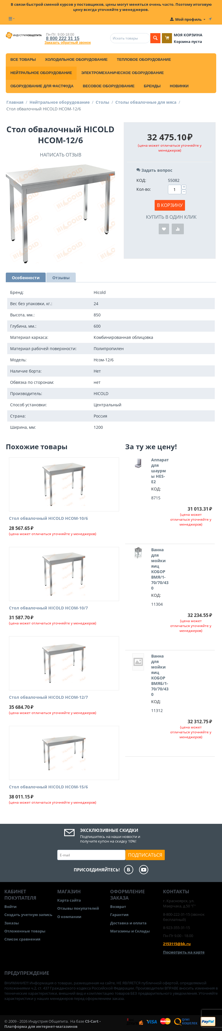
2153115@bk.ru (177, 943)
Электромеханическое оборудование (122, 73)
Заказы (11, 923)
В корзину (170, 205)
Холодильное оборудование (76, 59)
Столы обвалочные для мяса (145, 102)
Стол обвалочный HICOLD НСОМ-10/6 (48, 518)
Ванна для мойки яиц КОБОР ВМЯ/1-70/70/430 (160, 569)
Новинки (179, 86)
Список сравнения (22, 939)
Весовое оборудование (108, 86)
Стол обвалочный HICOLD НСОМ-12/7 (48, 697)
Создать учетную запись (28, 914)
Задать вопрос (154, 170)
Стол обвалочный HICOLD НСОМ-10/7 (48, 608)
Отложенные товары (24, 931)
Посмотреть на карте (184, 952)
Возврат (118, 906)
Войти (10, 906)
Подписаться (145, 855)
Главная (14, 102)
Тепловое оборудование (144, 59)
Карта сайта (69, 900)
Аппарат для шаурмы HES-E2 (160, 470)
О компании (69, 916)
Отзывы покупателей (78, 908)
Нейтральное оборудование (41, 73)
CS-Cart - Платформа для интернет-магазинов (52, 1024)
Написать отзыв (60, 155)
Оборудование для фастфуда (41, 86)
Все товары (23, 59)
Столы (102, 102)
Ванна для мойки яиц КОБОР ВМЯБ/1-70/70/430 (160, 675)
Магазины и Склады (130, 931)
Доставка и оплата (128, 923)
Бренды (152, 86)
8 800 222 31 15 (62, 38)
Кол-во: (143, 189)
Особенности (26, 277)
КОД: (141, 180)
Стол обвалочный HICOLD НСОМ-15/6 (48, 787)
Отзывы (61, 277)
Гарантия (119, 914)
